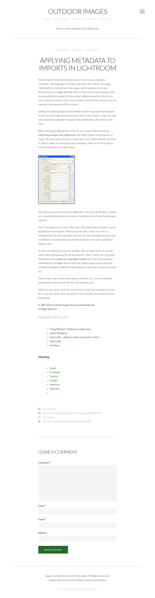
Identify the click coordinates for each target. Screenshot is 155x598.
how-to (46, 421)
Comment (44, 462)
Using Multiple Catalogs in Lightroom (70, 329)
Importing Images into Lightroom (57, 135)
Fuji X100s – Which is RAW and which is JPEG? (74, 337)
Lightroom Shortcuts (72, 413)
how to (46, 413)
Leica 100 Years (61, 19)
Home (47, 19)
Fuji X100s (55, 341)
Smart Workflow (59, 333)
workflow (97, 413)
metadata (87, 413)
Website (42, 532)
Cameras (91, 19)
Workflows (77, 19)
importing (56, 413)
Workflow (55, 345)
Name (42, 506)
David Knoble (62, 50)
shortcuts (77, 421)
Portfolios (105, 19)
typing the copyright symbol (71, 259)
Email (42, 519)
